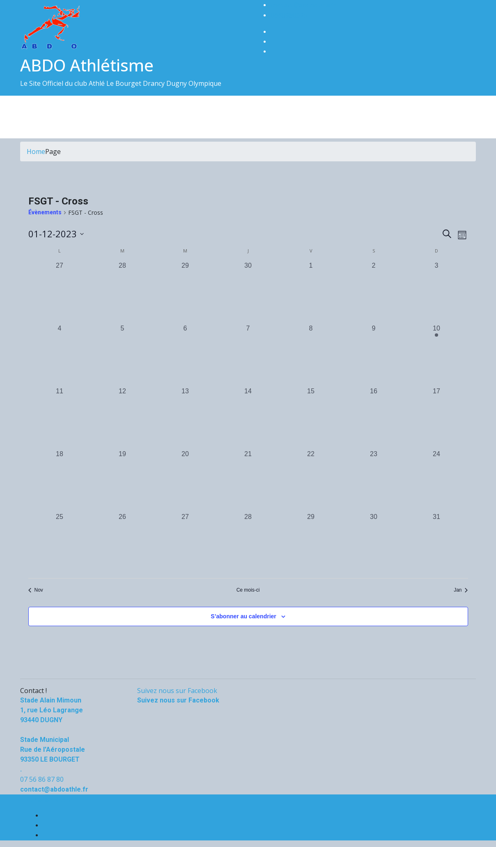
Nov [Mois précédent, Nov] (35, 590)
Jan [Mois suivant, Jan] (461, 590)
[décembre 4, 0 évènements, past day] (59, 355)
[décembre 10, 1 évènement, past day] (436, 355)
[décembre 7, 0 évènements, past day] (248, 355)
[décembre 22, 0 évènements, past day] (311, 480)
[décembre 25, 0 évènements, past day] (59, 543)
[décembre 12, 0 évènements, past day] (122, 417)
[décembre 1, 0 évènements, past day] (311, 292)
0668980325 (289, 15)
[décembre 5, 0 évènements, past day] (122, 355)
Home (36, 151)
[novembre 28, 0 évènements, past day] (122, 292)
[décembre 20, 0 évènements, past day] (185, 480)
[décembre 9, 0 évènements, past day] (373, 355)
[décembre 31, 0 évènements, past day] (436, 543)
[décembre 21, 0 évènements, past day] (248, 480)
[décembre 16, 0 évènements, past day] (373, 417)
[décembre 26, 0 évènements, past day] (122, 543)
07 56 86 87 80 (42, 779)
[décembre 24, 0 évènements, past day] (436, 480)
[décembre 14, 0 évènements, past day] (248, 417)
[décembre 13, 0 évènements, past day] (185, 417)
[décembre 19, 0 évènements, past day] (122, 480)
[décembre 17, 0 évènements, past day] (436, 417)
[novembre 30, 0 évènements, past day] (248, 292)
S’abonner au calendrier (243, 616)
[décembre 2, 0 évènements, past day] (373, 292)
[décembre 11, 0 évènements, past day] (59, 417)
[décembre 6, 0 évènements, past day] (185, 355)
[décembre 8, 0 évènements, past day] (311, 355)
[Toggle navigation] (25, 111)
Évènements (45, 212)
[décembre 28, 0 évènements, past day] (248, 543)
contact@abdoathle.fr (304, 4)
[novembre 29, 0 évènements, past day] (185, 292)
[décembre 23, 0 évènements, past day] (373, 480)
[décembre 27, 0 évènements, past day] (185, 543)
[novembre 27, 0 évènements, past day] (59, 292)
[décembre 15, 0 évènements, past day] (311, 417)
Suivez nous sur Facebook (177, 690)
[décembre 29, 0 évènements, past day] (311, 543)
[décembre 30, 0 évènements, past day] (373, 543)
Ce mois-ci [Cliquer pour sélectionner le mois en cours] (248, 590)
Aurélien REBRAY (52, 799)
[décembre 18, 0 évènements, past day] (59, 480)
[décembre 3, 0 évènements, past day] (436, 292)
